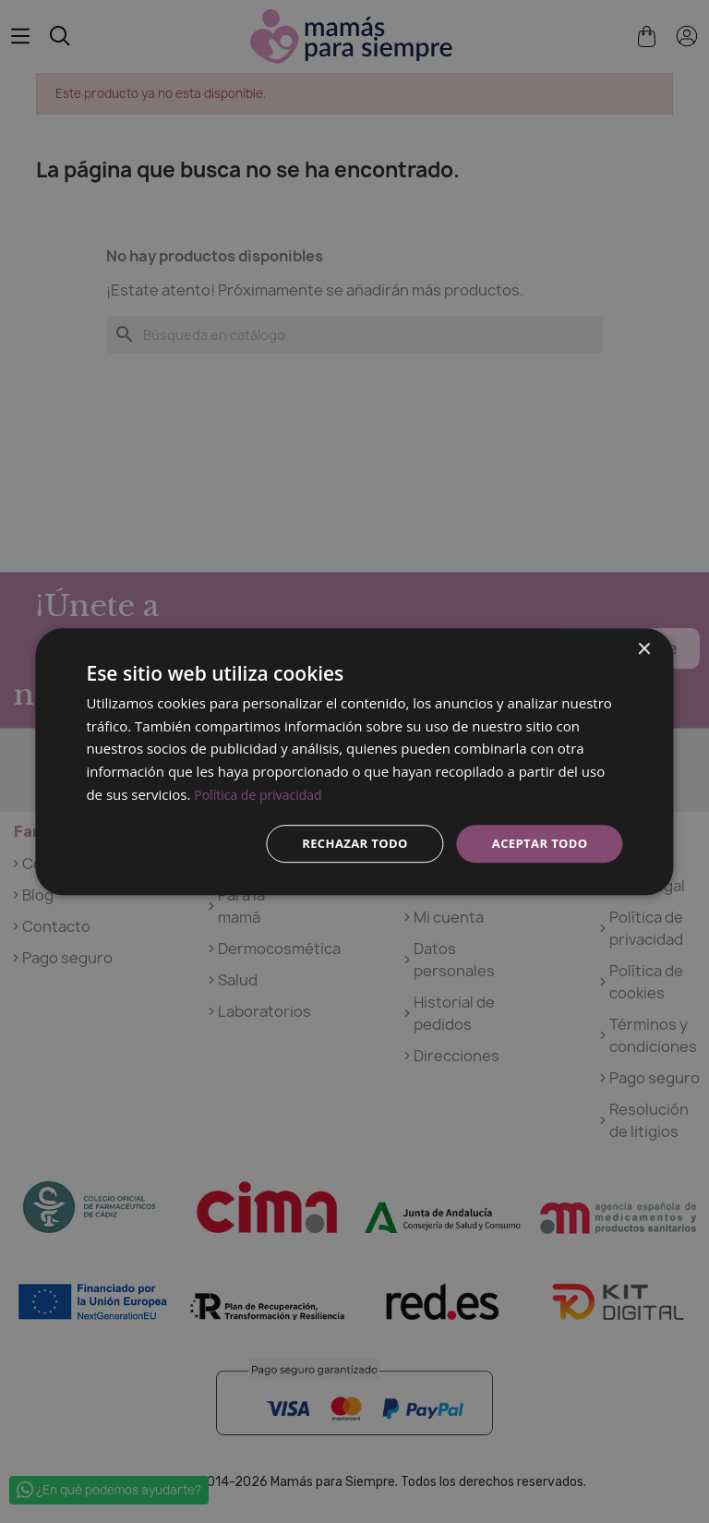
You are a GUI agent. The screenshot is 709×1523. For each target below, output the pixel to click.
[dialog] (354, 761)
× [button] (644, 648)
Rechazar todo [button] (344, 843)
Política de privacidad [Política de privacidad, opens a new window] (262, 792)
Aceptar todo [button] (536, 843)
